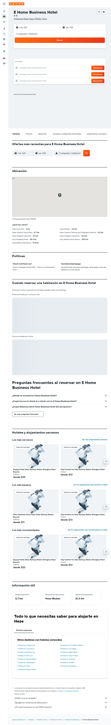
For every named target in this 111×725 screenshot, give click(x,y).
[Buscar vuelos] (4, 11)
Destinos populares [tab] (24, 630)
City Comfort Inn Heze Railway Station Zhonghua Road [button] (83, 469)
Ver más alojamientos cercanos (94, 439)
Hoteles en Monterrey (26, 652)
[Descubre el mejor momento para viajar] (4, 39)
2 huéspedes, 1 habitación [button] (27, 34)
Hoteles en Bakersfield (68, 652)
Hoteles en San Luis (25, 655)
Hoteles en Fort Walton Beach (71, 645)
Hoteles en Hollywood (26, 645)
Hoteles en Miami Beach (27, 669)
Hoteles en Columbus (26, 649)
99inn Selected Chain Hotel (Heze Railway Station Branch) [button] (33, 515)
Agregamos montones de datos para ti (61, 702)
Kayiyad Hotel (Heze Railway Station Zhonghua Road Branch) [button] (34, 470)
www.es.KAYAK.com (18, 720)
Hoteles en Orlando (67, 659)
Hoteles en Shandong (72, 720)
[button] (4, 4)
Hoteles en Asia (42, 720)
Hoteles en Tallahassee (26, 662)
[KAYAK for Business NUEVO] (4, 44)
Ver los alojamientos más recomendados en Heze (87, 530)
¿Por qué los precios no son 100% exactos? (61, 707)
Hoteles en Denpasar (68, 666)
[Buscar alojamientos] (4, 16)
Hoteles (31, 720)
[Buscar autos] (4, 21)
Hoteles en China (56, 720)
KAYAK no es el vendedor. (61, 698)
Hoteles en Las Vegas (68, 649)
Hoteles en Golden (67, 662)
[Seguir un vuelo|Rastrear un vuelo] (4, 33)
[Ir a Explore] (4, 28)
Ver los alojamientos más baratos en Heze (90, 485)
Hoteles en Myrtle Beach (27, 659)
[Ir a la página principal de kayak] (16, 3)
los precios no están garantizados (67, 691)
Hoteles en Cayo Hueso (69, 655)
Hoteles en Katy (24, 666)
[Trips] (4, 51)
